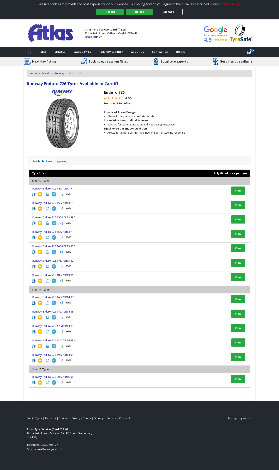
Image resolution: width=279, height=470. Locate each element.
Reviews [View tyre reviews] (62, 161)
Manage (168, 12)
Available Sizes (42, 161)
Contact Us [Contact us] (160, 51)
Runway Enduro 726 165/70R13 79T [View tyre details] (53, 232)
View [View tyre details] (238, 190)
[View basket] (249, 52)
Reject (139, 12)
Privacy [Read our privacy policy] (76, 418)
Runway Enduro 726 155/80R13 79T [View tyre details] (53, 217)
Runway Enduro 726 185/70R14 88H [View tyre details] (53, 340)
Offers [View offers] (180, 51)
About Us (137, 51)
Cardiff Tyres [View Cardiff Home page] (34, 418)
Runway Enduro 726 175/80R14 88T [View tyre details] (53, 326)
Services (60, 51)
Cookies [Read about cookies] (111, 418)
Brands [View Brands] (45, 73)
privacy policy (229, 4)
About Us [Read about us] (50, 418)
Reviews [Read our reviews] (64, 418)
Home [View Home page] (33, 73)
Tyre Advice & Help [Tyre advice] (111, 51)
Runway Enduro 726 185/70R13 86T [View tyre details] (53, 275)
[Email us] (48, 449)
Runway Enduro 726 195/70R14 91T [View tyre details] (53, 355)
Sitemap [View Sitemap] (99, 418)
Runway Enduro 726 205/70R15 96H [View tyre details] (53, 377)
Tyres (42, 51)
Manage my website (240, 418)
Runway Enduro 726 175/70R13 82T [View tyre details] (53, 260)
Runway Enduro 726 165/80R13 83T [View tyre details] (53, 246)
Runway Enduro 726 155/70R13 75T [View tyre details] (53, 203)
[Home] (29, 52)
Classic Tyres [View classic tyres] (82, 51)
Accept (110, 12)
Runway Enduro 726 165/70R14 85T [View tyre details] (53, 297)
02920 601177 (93, 37)
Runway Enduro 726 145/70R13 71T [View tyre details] (53, 188)
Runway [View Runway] (59, 73)
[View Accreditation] (241, 33)
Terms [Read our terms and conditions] (87, 418)
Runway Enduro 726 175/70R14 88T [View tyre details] (53, 311)
